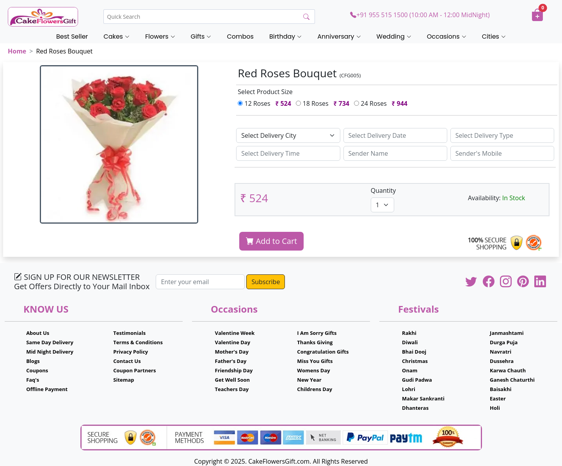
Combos (240, 36)
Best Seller (72, 36)
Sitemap (123, 379)
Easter (498, 398)
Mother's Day (232, 351)
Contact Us (126, 361)
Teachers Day (232, 389)
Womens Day (313, 370)
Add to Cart (271, 241)
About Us (37, 332)
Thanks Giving (315, 342)
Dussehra (502, 361)
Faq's (32, 379)
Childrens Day (314, 389)
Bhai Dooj (414, 351)
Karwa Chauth (508, 370)
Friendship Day (234, 370)
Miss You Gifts (315, 361)
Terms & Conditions (138, 342)
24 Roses (382, 103)
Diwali (410, 342)
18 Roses (324, 103)
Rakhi (409, 332)
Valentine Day (233, 342)
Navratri (500, 351)
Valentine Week (235, 332)
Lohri (408, 389)
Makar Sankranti (423, 398)
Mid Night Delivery (49, 351)
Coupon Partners (134, 370)
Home (17, 51)
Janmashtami (507, 332)
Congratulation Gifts (323, 351)
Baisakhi (500, 389)
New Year (309, 379)
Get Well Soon (232, 379)
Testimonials (129, 332)
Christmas (415, 361)
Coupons (37, 370)
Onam (410, 370)
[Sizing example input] (395, 135)
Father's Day (231, 361)
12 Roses (266, 103)
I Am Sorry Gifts (316, 332)
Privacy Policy (130, 351)
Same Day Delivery (49, 342)
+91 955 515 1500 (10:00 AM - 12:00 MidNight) (419, 15)
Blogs (33, 361)
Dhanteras (415, 407)
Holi (495, 407)
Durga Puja (504, 342)
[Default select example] (288, 135)
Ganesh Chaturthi (512, 379)
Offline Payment (47, 389)
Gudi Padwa (417, 379)
